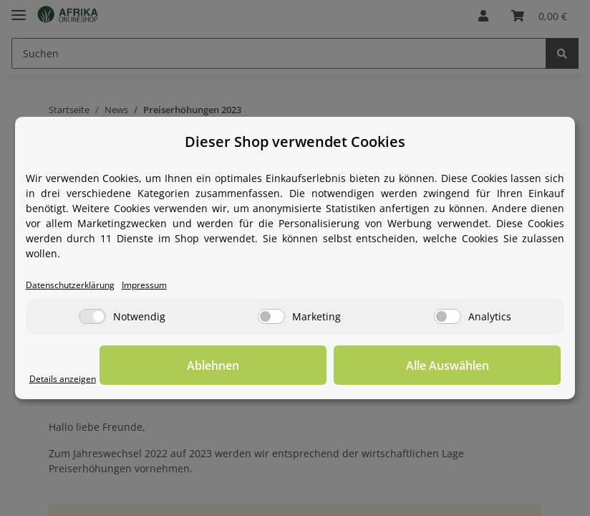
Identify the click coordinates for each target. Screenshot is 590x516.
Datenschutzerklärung (79, 285)
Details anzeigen (69, 379)
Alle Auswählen (489, 367)
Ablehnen (339, 367)
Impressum (167, 285)
